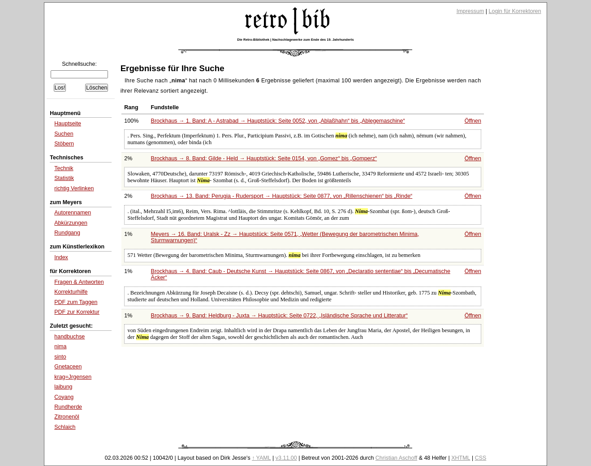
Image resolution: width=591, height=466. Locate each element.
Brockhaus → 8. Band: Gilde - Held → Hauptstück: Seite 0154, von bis (264, 158)
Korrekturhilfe (70, 292)
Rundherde (68, 407)
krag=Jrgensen (72, 377)
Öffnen (473, 121)
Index (61, 257)
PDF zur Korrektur (76, 312)
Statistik (64, 178)
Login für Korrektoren (515, 11)
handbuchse (69, 336)
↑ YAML (261, 458)
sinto (60, 357)
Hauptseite (67, 123)
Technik (63, 168)
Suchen (63, 134)
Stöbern (64, 144)
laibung (63, 387)
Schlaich (64, 427)
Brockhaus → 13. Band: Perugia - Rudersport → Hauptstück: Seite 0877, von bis (282, 196)
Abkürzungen (70, 223)
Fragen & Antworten (79, 282)
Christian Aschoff (396, 458)
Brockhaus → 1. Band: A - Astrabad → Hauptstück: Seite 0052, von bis (278, 121)
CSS (481, 458)
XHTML (460, 458)
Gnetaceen (68, 366)
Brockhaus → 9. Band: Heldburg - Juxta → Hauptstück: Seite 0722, (279, 315)
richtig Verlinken (74, 188)
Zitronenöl (66, 417)
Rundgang (67, 233)
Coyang (63, 397)
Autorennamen (72, 212)
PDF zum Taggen (75, 302)
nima (60, 346)
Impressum (470, 11)
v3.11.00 (286, 458)
